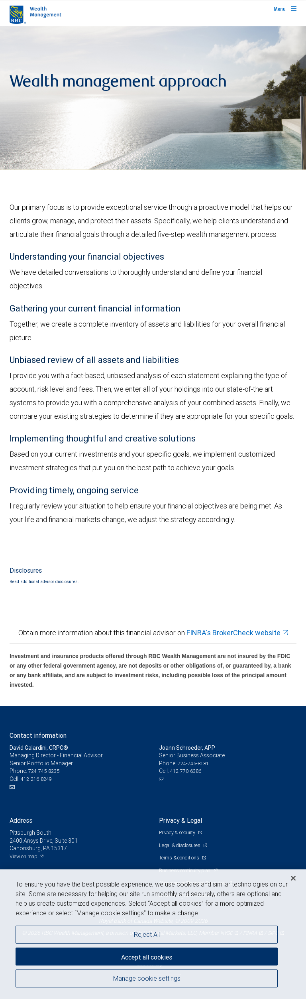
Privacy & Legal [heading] (180, 820)
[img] (153, 98)
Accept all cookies (146, 957)
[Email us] (13, 787)
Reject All (147, 934)
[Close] (293, 878)
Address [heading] (21, 820)
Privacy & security (177, 832)
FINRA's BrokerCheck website (233, 632)
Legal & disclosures (180, 845)
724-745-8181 (193, 763)
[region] (153, 934)
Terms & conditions (179, 857)
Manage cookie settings (146, 978)
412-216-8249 (36, 779)
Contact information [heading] (38, 735)
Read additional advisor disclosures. (44, 581)
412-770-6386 (185, 771)
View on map (23, 856)
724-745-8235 (43, 771)
